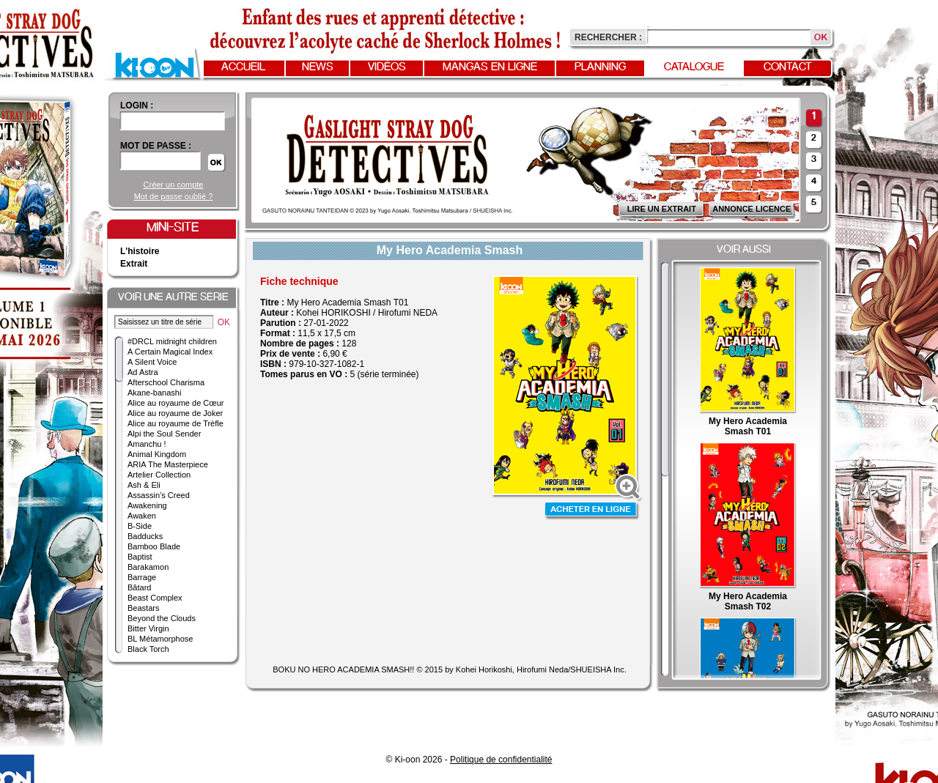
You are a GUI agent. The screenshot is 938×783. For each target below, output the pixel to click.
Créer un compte (174, 184)
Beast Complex (155, 597)
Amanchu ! (147, 443)
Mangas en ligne (490, 67)
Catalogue (694, 67)
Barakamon (148, 567)
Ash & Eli (144, 484)
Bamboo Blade (154, 546)
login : (136, 105)
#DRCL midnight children (172, 341)
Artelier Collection (159, 474)
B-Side (140, 526)
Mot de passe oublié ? (173, 196)
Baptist (140, 556)
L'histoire (140, 251)
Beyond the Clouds (162, 618)
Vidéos (387, 67)
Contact (788, 67)
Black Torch (148, 649)
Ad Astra (143, 372)
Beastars (143, 608)
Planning (600, 67)
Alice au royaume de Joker (175, 413)
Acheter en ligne (592, 511)
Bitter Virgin (148, 628)
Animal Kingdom (157, 454)
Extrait (133, 264)
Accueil (243, 67)
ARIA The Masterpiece (168, 464)
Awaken (142, 515)
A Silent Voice (152, 361)
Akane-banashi (154, 392)
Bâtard (139, 587)
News (317, 67)
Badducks (145, 536)
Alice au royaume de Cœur (176, 402)
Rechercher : (608, 37)
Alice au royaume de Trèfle (176, 423)
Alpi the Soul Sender (164, 433)
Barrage (142, 577)
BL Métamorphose (160, 638)
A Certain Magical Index (170, 351)
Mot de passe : (155, 146)
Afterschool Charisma (166, 382)
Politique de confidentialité (501, 759)
